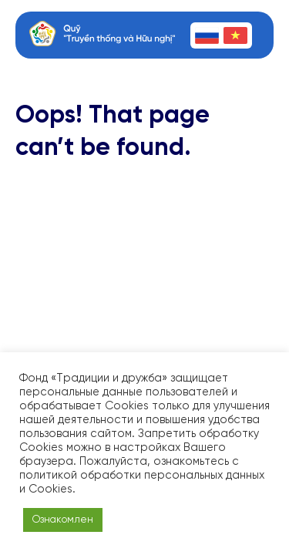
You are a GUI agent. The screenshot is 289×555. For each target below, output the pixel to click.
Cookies (50, 489)
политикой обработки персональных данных (141, 475)
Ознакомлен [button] (62, 520)
